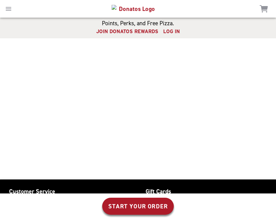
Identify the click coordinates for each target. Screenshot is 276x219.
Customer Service (32, 191)
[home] (134, 9)
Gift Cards (158, 191)
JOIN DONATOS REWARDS (127, 31)
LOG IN (171, 31)
